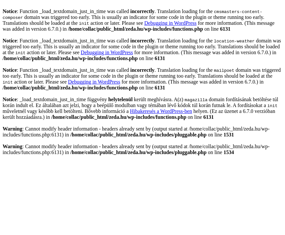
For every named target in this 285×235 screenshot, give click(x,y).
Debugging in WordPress (170, 23)
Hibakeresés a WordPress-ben (161, 111)
